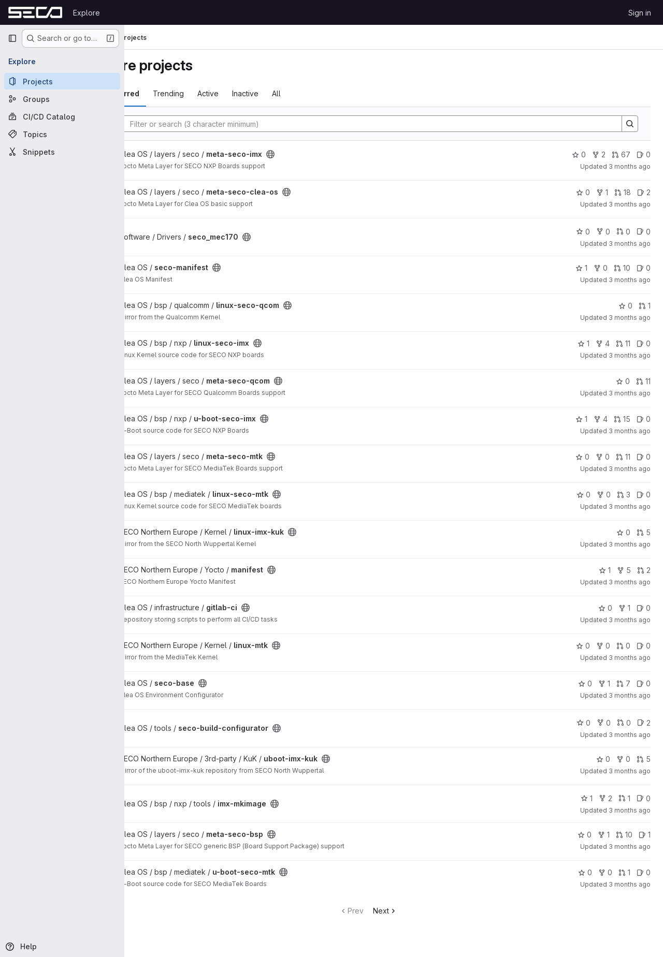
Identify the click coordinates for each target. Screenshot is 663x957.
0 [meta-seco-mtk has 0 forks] (603, 456)
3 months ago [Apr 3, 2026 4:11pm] (630, 166)
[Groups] (62, 99)
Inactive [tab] (296, 93)
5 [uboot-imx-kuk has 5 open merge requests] (644, 759)
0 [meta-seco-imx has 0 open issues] (644, 154)
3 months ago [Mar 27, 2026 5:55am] (630, 771)
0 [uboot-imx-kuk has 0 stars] (603, 759)
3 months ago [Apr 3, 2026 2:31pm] (630, 243)
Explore (86, 12)
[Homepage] (35, 12)
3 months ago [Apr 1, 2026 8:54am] (630, 469)
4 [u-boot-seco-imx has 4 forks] (601, 419)
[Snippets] (62, 151)
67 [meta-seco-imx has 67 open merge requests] (621, 154)
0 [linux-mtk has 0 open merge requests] (623, 645)
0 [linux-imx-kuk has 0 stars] (623, 532)
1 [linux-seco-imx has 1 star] (583, 343)
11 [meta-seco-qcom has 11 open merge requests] (643, 381)
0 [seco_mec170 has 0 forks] (603, 231)
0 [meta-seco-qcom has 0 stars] (623, 381)
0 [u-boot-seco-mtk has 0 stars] (585, 872)
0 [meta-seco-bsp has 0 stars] (585, 834)
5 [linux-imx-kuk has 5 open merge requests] (644, 532)
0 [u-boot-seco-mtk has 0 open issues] (644, 872)
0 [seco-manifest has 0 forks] (601, 267)
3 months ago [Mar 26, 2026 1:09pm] (630, 846)
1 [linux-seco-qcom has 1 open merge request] (645, 305)
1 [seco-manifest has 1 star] (581, 267)
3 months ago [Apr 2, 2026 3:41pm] (630, 280)
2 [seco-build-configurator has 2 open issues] (644, 722)
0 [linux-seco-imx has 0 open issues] (644, 343)
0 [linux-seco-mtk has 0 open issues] (644, 494)
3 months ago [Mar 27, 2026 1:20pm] (630, 735)
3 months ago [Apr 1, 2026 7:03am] (630, 582)
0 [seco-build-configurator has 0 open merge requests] (624, 722)
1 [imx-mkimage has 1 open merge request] (624, 798)
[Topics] (62, 134)
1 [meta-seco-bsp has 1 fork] (604, 834)
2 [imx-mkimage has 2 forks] (605, 798)
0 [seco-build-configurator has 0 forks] (604, 722)
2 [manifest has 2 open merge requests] (644, 570)
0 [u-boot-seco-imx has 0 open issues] (644, 419)
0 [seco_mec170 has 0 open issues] (644, 231)
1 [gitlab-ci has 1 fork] (624, 607)
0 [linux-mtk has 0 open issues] (644, 645)
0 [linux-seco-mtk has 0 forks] (604, 494)
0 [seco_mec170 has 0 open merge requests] (623, 231)
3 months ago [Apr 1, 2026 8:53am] (630, 506)
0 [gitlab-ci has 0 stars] (605, 607)
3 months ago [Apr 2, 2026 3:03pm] (630, 317)
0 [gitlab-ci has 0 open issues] (644, 607)
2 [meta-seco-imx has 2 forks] (599, 154)
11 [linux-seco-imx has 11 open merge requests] (623, 343)
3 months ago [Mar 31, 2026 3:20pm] (630, 620)
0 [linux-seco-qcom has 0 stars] (625, 305)
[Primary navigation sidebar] (12, 38)
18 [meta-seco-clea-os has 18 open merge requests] (622, 192)
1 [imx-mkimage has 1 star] (587, 798)
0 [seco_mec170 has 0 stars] (583, 231)
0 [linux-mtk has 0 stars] (583, 645)
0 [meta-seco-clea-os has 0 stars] (583, 192)
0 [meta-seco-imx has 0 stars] (579, 154)
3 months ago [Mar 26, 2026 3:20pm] (630, 810)
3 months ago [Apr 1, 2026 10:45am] (630, 431)
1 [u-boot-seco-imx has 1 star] (581, 419)
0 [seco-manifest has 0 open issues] (644, 267)
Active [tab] (258, 93)
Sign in (639, 12)
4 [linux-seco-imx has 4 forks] (603, 343)
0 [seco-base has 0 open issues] (644, 683)
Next (410, 910)
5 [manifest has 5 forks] (624, 570)
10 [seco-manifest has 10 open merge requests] (622, 267)
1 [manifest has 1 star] (605, 570)
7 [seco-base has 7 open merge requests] (623, 683)
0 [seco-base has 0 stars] (585, 683)
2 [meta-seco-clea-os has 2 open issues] (644, 192)
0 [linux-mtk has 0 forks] (603, 645)
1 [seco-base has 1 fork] (604, 683)
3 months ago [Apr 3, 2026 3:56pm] (630, 204)
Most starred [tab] (166, 93)
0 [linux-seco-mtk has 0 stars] (583, 494)
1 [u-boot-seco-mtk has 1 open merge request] (624, 872)
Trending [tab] (219, 93)
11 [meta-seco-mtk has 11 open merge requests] (623, 456)
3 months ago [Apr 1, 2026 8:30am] (630, 544)
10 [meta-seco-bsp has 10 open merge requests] (624, 834)
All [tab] (327, 93)
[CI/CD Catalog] (62, 116)
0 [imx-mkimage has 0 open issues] (644, 798)
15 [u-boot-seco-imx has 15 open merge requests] (622, 419)
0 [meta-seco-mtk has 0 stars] (582, 456)
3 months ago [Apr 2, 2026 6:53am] (630, 393)
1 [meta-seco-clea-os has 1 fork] (602, 192)
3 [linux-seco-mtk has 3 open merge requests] (623, 494)
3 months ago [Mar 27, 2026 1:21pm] (630, 695)
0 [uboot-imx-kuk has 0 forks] (623, 759)
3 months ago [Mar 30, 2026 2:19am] (630, 657)
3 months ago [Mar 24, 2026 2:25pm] (630, 884)
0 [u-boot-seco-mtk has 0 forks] (605, 872)
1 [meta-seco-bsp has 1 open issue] (645, 834)
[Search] (393, 123)
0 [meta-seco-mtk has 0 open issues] (644, 456)
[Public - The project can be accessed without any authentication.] (321, 154)
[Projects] (62, 81)
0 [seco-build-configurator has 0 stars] (583, 722)
